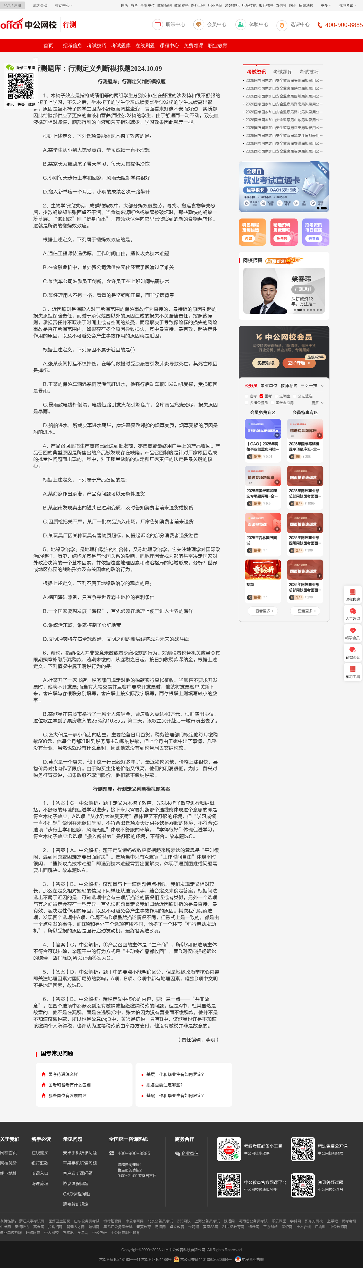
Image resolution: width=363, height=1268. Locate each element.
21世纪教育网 (233, 1227)
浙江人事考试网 (31, 1221)
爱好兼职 (232, 5)
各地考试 (347, 5)
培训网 (94, 1227)
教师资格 (181, 5)
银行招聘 (266, 5)
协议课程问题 (75, 1184)
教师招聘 (164, 5)
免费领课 (193, 45)
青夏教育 (143, 1227)
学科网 (295, 1221)
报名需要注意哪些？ (165, 1085)
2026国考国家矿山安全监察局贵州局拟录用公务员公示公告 (285, 80)
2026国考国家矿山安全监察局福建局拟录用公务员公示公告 (285, 151)
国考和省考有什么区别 (69, 1085)
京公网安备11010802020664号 (206, 1259)
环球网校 (33, 1232)
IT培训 (320, 1227)
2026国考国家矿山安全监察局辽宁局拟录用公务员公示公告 (285, 128)
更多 (326, 5)
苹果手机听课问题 (80, 1163)
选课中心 (300, 24)
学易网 (82, 1232)
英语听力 (22, 1227)
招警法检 (306, 5)
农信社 (281, 5)
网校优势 (8, 1163)
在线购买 (39, 1153)
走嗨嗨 (193, 1227)
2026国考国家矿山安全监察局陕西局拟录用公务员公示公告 (285, 88)
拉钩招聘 (55, 1227)
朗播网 (229, 1221)
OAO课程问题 (76, 1194)
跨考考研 (349, 1221)
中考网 (5, 1227)
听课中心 (175, 24)
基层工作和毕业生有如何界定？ (176, 1074)
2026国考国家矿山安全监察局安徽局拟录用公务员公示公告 (285, 143)
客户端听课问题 (78, 1173)
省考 (134, 5)
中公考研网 (135, 1221)
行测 (69, 24)
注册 (17, 5)
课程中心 (169, 45)
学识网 (287, 1227)
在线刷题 (145, 45)
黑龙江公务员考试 (117, 1227)
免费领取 (265, 363)
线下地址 (8, 1173)
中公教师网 (338, 1227)
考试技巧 (96, 45)
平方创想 (270, 1227)
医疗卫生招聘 (59, 1221)
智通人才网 (76, 1227)
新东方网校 (314, 1221)
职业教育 (217, 45)
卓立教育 (177, 1227)
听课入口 (39, 1173)
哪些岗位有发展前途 (67, 1095)
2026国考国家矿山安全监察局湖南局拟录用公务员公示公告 (285, 104)
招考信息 (72, 45)
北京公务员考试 (160, 1221)
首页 (48, 45)
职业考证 (215, 5)
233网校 (184, 1221)
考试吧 (68, 1232)
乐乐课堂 (279, 1221)
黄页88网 (210, 1227)
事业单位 (147, 5)
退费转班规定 (75, 1204)
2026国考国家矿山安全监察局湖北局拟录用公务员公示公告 (285, 112)
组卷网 (253, 1227)
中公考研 (99, 1232)
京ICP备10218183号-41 (119, 1259)
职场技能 (249, 5)
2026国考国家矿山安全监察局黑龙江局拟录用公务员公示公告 (285, 135)
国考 (124, 5)
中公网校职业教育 (125, 1232)
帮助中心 (64, 5)
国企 (292, 5)
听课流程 (39, 1184)
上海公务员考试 (207, 1221)
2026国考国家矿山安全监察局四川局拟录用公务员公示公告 (285, 96)
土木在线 (303, 1227)
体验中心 (259, 24)
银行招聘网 (112, 1221)
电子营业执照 (249, 1259)
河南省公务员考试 (253, 1221)
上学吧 (332, 1221)
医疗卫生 (198, 5)
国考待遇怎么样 (63, 1074)
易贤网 (160, 1227)
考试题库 (121, 45)
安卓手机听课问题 (80, 1153)
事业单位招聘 (11, 1232)
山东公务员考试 (87, 1221)
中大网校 (51, 1232)
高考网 (38, 1227)
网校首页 (8, 1153)
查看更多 (263, 611)
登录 (7, 5)
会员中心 (217, 24)
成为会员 (40, 5)
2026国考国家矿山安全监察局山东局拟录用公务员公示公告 (285, 120)
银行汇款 (39, 1163)
